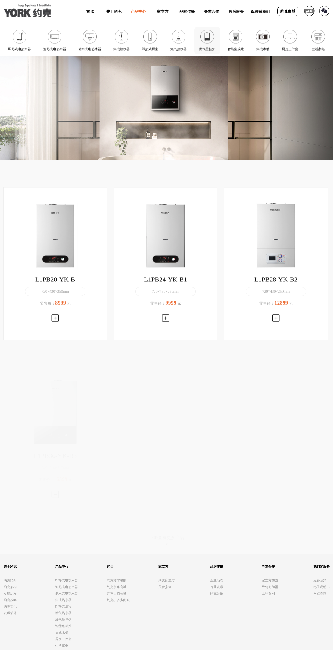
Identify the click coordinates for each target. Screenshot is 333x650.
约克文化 (10, 606)
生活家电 (61, 646)
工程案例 (268, 593)
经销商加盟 (270, 587)
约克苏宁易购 (116, 580)
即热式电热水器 (66, 580)
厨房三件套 (63, 639)
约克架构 (10, 587)
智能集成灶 (63, 626)
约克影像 (216, 593)
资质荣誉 (10, 613)
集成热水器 (63, 600)
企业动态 (216, 580)
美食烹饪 (165, 587)
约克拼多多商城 (118, 600)
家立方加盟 (270, 580)
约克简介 (10, 580)
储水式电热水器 (66, 593)
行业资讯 (216, 587)
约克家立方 (166, 580)
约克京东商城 (116, 587)
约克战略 (10, 600)
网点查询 (319, 593)
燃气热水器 (63, 613)
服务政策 (319, 580)
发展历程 (10, 593)
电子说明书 (321, 587)
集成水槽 (61, 632)
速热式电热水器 (66, 587)
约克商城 (287, 11)
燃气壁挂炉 (63, 619)
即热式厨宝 (63, 606)
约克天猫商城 (116, 593)
